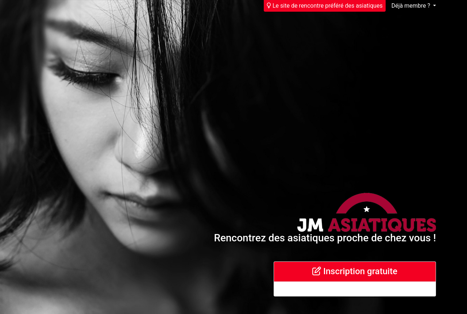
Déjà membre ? (411, 5)
